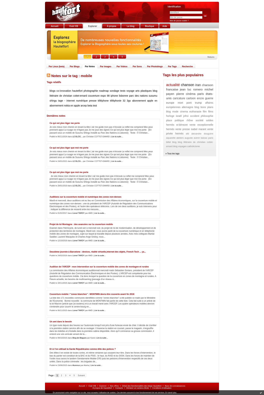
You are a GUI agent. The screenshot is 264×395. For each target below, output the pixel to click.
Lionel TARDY (78, 213)
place (169, 120)
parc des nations (138, 95)
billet (168, 142)
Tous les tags (173, 153)
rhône (190, 120)
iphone (114, 95)
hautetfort (77, 90)
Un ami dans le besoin (61, 321)
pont (189, 102)
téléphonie (115, 100)
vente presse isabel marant (190, 129)
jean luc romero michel (196, 89)
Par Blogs (75, 66)
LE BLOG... (77, 136)
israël (179, 116)
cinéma (190, 94)
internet (70, 100)
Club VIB (92, 386)
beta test (92, 105)
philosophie (207, 116)
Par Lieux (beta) (57, 66)
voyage (130, 90)
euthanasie (195, 111)
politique (179, 120)
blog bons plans (203, 107)
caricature (179, 98)
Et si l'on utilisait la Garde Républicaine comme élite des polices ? (83, 349)
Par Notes (90, 66)
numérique (82, 100)
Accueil (82, 386)
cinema (184, 111)
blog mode (172, 111)
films (210, 111)
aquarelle (171, 138)
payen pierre (175, 94)
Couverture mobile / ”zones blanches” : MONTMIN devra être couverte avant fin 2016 (92, 294)
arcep (84, 105)
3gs (129, 100)
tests (122, 90)
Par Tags (172, 66)
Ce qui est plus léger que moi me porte (69, 148)
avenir (197, 138)
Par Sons (137, 66)
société (199, 120)
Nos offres (114, 386)
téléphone (103, 100)
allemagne (187, 107)
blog (174, 142)
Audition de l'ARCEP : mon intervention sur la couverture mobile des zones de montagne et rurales (99, 267)
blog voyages (180, 146)
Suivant (81, 375)
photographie (91, 90)
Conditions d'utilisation (161, 388)
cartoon (191, 98)
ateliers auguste (184, 138)
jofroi (185, 116)
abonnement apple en (144, 100)
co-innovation (63, 90)
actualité (173, 85)
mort (180, 102)
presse (92, 100)
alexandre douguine (202, 133)
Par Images (105, 66)
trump (198, 102)
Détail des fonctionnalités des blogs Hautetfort (142, 386)
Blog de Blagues (79, 338)
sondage (114, 90)
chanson (187, 85)
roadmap (104, 90)
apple (77, 105)
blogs (52, 90)
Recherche (187, 66)
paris (200, 94)
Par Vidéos (122, 66)
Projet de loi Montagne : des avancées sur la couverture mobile (81, 224)
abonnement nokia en (61, 105)
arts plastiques (144, 90)
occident (194, 116)
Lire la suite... (117, 136)
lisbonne (123, 95)
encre (200, 98)
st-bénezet (182, 124)
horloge (170, 116)
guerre (209, 98)
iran (198, 85)
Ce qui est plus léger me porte (65, 123)
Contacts (119, 388)
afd (187, 133)
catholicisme (193, 146)
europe (170, 102)
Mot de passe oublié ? (179, 21)
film (205, 111)
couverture (93, 95)
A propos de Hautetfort (102, 388)
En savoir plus (170, 393)
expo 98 (105, 95)
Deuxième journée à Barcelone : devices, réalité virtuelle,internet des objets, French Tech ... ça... (98, 252)
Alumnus (76, 365)
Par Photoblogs (155, 66)
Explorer (103, 386)
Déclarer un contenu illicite (137, 388)
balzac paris (207, 138)
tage (60, 100)
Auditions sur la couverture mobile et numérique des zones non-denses (85, 197)
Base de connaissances (175, 386)
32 (124, 100)
